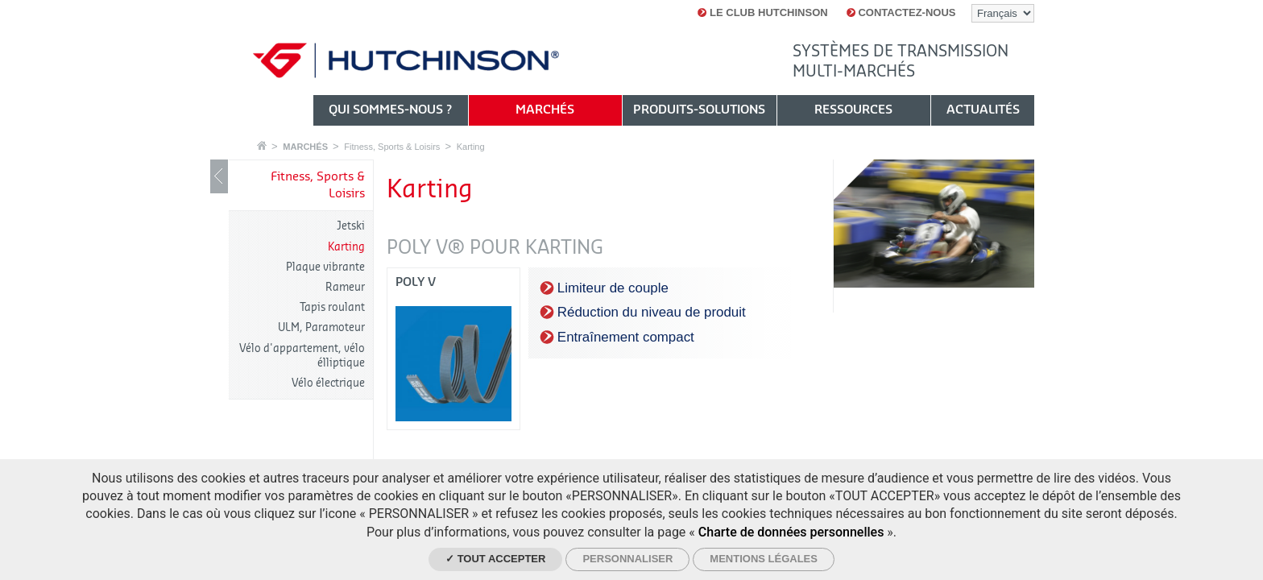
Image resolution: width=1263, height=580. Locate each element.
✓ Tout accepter (495, 559)
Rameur (345, 287)
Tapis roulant (332, 307)
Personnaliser (627, 559)
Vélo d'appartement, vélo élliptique (302, 355)
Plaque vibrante (325, 267)
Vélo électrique (328, 383)
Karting (471, 146)
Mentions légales (764, 559)
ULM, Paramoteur (321, 327)
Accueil (262, 145)
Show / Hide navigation (219, 176)
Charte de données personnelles (791, 532)
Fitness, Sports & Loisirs (392, 146)
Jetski (351, 226)
